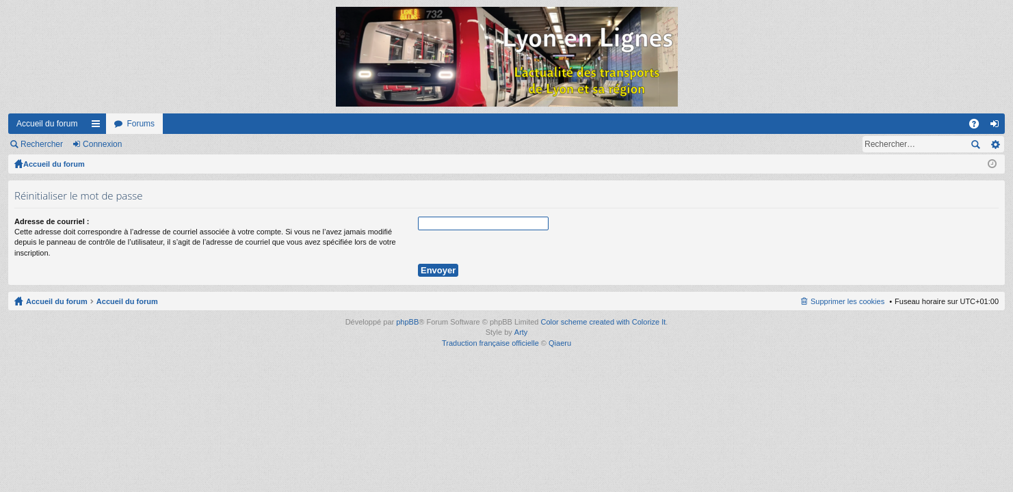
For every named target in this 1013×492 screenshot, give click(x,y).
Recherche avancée (995, 144)
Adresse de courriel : (51, 221)
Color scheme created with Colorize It (603, 322)
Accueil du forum (46, 123)
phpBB (407, 322)
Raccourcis (98, 126)
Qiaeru (560, 343)
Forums (141, 123)
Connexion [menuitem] (997, 126)
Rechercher (42, 144)
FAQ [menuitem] (978, 126)
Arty (521, 332)
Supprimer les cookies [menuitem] (847, 301)
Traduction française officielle (490, 343)
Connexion (102, 144)
